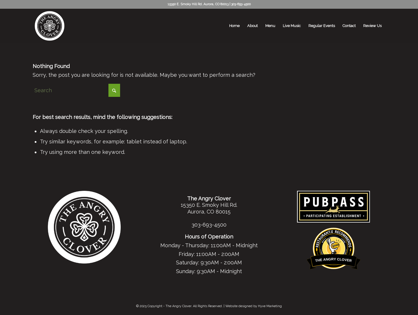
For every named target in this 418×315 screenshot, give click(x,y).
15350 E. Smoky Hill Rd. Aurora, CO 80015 (209, 208)
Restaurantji (333, 230)
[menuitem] (234, 26)
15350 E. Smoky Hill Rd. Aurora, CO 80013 (198, 4)
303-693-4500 (241, 4)
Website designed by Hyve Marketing (253, 306)
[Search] (76, 90)
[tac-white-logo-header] (49, 26)
